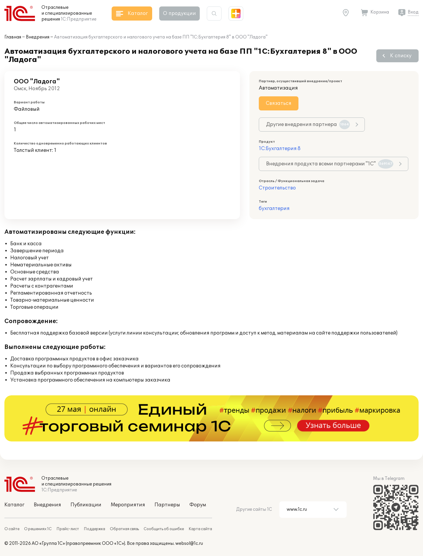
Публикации (85, 505)
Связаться (278, 103)
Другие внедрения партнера (308, 124)
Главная (12, 37)
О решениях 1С (38, 529)
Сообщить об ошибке (164, 529)
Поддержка (94, 529)
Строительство (277, 188)
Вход (413, 12)
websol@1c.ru (189, 543)
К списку (401, 56)
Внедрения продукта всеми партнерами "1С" (329, 164)
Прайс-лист (67, 529)
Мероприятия (128, 505)
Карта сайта (200, 529)
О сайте (11, 529)
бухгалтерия (274, 208)
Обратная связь (124, 529)
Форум (197, 505)
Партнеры (167, 505)
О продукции (179, 13)
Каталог (14, 505)
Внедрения (37, 37)
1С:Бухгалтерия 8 (280, 149)
